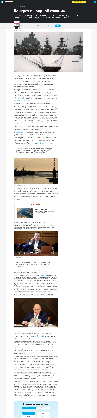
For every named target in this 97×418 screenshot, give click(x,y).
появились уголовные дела (21, 100)
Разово (42, 407)
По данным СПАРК (19, 132)
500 (28, 416)
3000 (28, 413)
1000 (42, 413)
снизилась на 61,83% (46, 143)
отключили (39, 336)
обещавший (43, 275)
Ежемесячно (29, 407)
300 (43, 416)
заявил (44, 344)
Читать (58, 25)
